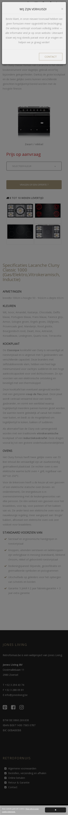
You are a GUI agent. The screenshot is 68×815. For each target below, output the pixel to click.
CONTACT (51, 56)
